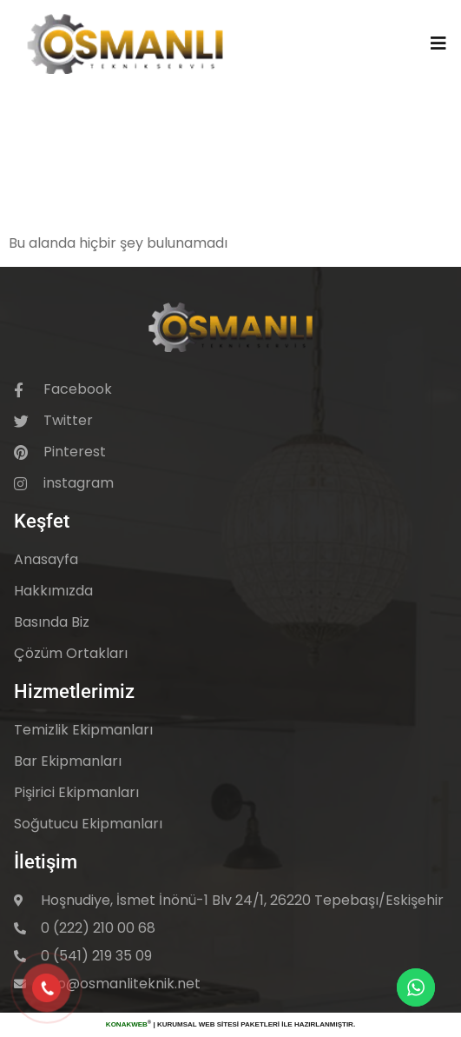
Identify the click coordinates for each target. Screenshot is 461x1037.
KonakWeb (127, 1024)
